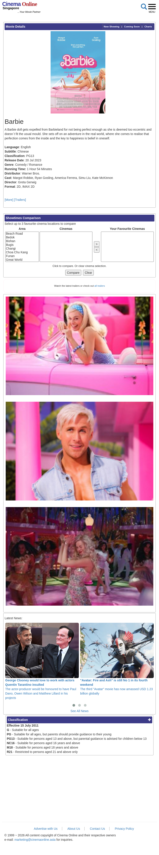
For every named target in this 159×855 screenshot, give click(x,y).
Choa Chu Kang (22, 252)
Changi (22, 248)
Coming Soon (132, 26)
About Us (73, 828)
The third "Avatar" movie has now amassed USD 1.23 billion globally (117, 659)
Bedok (22, 237)
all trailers (99, 285)
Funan (22, 256)
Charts (148, 26)
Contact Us (97, 828)
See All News (79, 711)
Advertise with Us (46, 828)
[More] (9, 200)
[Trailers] (20, 200)
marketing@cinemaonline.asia (35, 839)
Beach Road (22, 234)
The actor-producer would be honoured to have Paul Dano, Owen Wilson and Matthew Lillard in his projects (42, 661)
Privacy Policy (124, 828)
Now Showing (111, 26)
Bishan (22, 241)
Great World (22, 260)
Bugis (22, 245)
